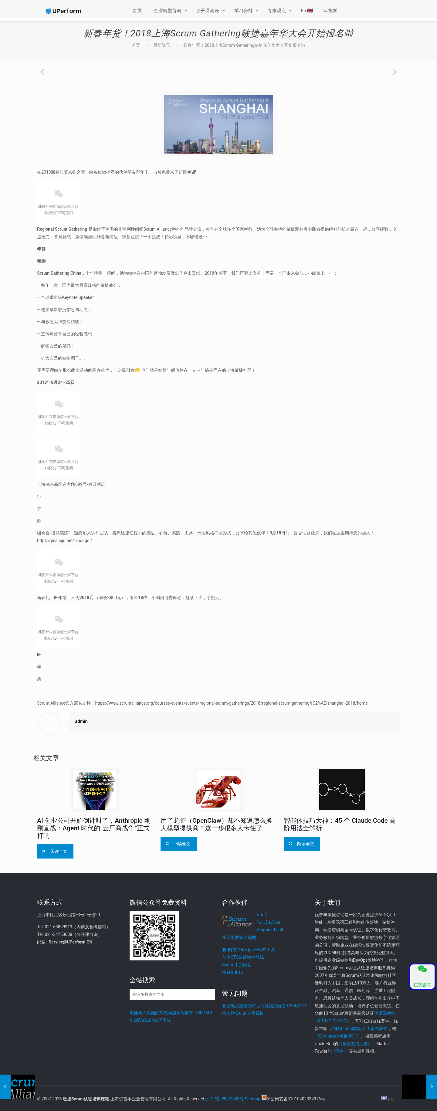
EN (387, 1099)
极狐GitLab (232, 972)
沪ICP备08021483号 (224, 1098)
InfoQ (262, 914)
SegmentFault (270, 929)
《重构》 (340, 1051)
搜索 (329, 10)
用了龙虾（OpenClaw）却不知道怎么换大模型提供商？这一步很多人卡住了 (216, 824)
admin (81, 721)
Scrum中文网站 (236, 964)
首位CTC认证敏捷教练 (243, 957)
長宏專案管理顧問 (239, 937)
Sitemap (252, 1098)
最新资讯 (161, 45)
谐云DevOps (268, 922)
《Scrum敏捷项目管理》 (338, 1036)
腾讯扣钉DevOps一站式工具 (248, 949)
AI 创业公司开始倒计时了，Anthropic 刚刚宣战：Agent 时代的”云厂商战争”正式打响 (94, 828)
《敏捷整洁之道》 (355, 1043)
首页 (136, 45)
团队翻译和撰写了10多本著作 (360, 1028)
